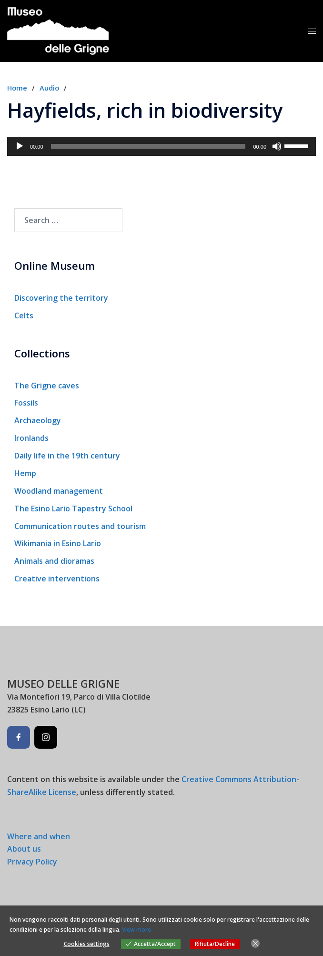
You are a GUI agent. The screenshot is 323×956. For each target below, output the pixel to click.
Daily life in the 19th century (67, 455)
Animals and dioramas (54, 561)
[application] (161, 146)
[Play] (19, 146)
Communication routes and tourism (80, 526)
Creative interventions (57, 578)
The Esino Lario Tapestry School (73, 508)
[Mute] (277, 146)
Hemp (25, 473)
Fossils (26, 402)
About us (24, 849)
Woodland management (58, 491)
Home (17, 87)
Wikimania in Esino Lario (57, 543)
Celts (23, 315)
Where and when (38, 836)
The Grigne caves (46, 385)
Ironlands (31, 438)
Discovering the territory (61, 298)
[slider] (148, 146)
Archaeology (37, 420)
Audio (49, 87)
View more (136, 929)
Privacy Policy (32, 861)
